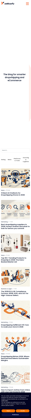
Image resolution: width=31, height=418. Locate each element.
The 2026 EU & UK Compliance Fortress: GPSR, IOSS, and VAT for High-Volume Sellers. (14, 293)
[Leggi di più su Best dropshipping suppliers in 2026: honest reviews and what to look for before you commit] (15, 210)
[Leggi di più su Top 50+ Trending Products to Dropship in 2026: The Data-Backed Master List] (15, 243)
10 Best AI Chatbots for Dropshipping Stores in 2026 (13, 194)
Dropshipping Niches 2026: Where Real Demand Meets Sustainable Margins (15, 358)
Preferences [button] (15, 414)
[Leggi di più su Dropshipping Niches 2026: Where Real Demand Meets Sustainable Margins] (15, 342)
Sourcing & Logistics (26, 159)
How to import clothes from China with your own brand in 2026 (15, 391)
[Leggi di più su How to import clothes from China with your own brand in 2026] (15, 375)
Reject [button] (8, 410)
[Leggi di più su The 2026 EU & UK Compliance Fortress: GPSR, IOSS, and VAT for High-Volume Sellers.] (15, 277)
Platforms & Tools (17, 160)
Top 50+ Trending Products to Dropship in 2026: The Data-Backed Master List (13, 260)
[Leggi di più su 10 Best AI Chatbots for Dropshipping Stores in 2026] (15, 178)
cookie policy (4, 400)
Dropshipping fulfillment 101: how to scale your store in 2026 (15, 326)
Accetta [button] (23, 410)
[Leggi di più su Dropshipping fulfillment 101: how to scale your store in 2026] (15, 310)
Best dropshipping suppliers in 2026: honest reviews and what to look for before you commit (15, 226)
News (9, 160)
